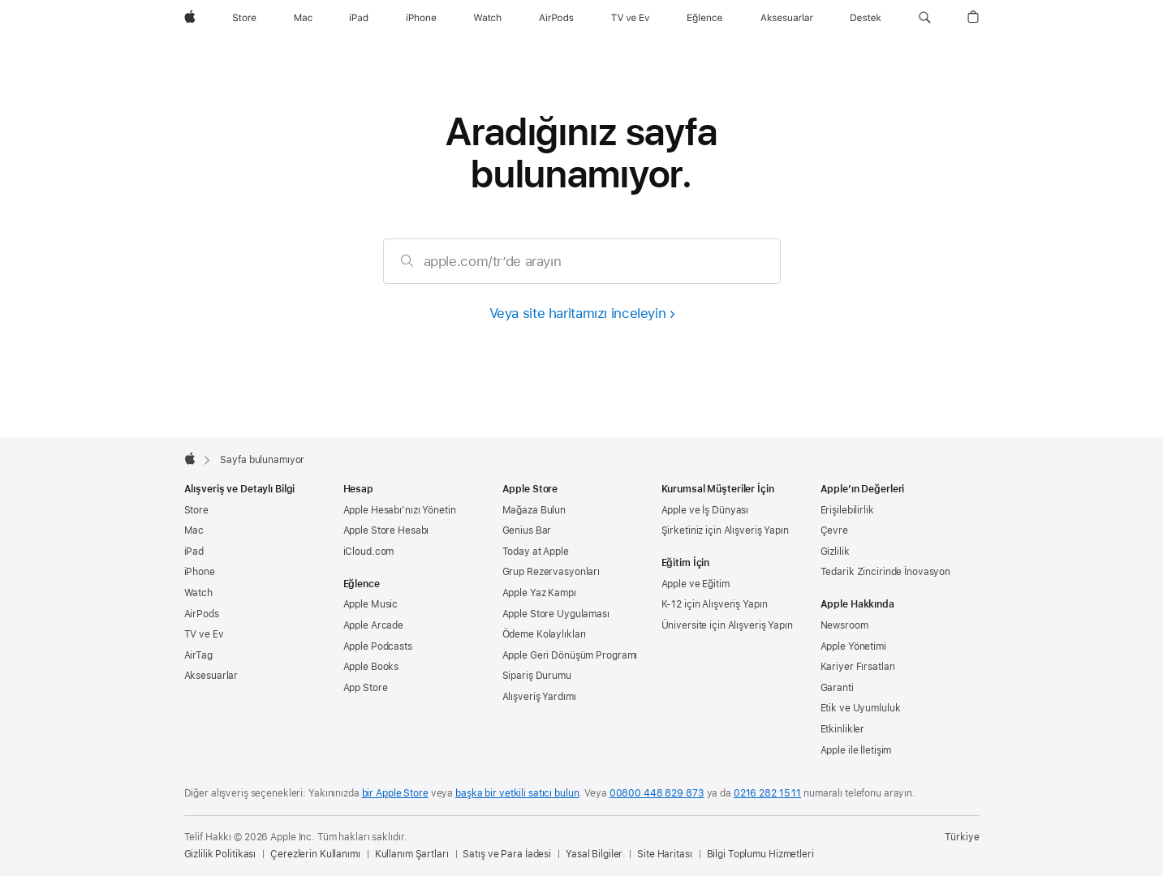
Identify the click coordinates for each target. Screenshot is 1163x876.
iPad (194, 551)
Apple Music (370, 604)
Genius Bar (527, 530)
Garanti (837, 688)
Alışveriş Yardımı (539, 696)
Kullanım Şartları (412, 854)
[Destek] (865, 18)
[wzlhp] (190, 18)
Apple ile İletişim (856, 750)
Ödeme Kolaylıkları (544, 634)
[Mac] (303, 18)
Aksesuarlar (211, 675)
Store (196, 510)
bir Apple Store (395, 793)
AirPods (201, 614)
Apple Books (371, 666)
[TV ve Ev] (631, 18)
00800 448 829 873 (656, 793)
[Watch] (487, 18)
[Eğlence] (705, 18)
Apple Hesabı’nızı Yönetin (399, 510)
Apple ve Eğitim (695, 584)
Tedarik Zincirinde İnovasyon (886, 572)
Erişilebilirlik (847, 510)
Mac (194, 530)
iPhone (199, 572)
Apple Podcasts (377, 646)
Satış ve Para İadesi (507, 854)
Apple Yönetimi (853, 646)
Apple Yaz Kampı (539, 593)
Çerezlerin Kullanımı (315, 854)
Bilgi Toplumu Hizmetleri (760, 854)
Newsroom (844, 625)
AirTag (198, 655)
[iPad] (358, 18)
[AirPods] (556, 18)
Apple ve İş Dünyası (705, 510)
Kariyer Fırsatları (858, 666)
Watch (198, 593)
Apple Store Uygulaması (555, 614)
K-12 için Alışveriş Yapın (714, 604)
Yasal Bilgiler (594, 854)
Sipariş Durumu (536, 675)
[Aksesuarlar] (787, 18)
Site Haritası (664, 854)
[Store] (244, 18)
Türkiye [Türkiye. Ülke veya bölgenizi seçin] (962, 837)
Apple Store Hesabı (386, 530)
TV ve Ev (204, 634)
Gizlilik (835, 551)
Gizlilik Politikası (220, 854)
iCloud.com (368, 551)
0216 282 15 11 (767, 793)
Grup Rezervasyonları (551, 572)
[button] (924, 18)
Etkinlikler (843, 729)
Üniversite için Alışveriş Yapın (727, 625)
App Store (365, 688)
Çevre (834, 530)
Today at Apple (535, 551)
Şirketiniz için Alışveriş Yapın (725, 530)
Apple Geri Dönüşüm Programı (570, 655)
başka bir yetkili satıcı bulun (517, 793)
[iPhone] (421, 18)
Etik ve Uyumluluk (861, 708)
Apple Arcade (373, 625)
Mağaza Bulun (534, 510)
